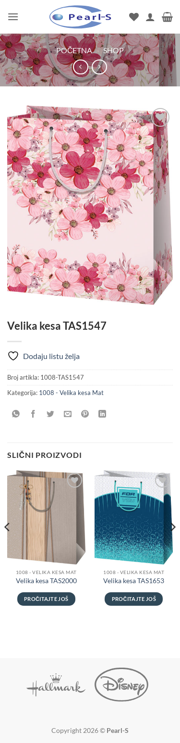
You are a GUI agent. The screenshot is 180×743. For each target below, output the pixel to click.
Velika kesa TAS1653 (133, 581)
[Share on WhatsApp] (16, 414)
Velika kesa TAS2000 (46, 581)
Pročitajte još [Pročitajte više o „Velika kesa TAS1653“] (134, 599)
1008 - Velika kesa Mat (71, 392)
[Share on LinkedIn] (102, 414)
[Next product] (80, 67)
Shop (113, 50)
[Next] (172, 546)
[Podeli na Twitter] (51, 414)
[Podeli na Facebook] (33, 414)
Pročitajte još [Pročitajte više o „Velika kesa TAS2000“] (46, 599)
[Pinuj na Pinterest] (85, 414)
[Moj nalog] (150, 16)
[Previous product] (99, 67)
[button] (13, 16)
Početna (74, 50)
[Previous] (7, 546)
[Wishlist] (134, 16)
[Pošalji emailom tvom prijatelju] (68, 414)
